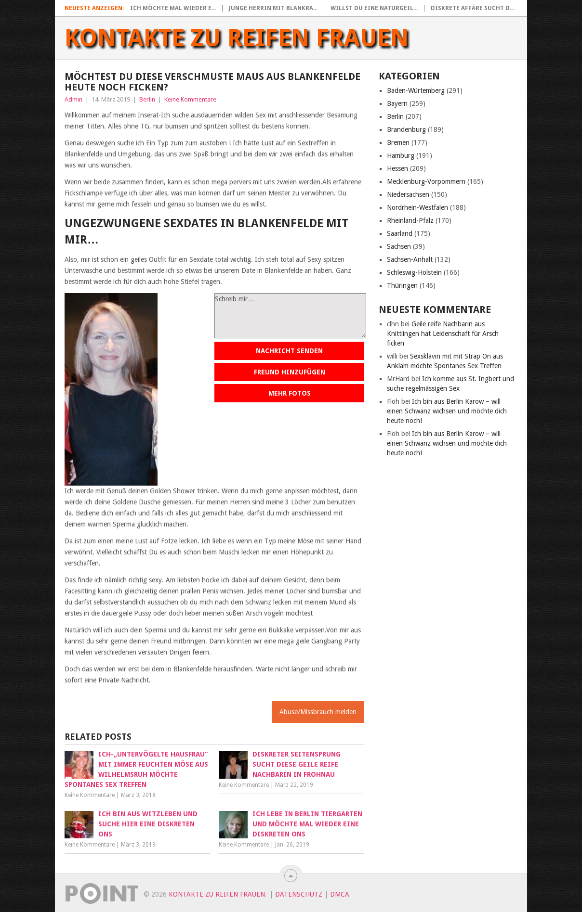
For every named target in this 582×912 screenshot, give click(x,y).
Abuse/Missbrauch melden (318, 712)
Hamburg (400, 155)
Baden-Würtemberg (416, 90)
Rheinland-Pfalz (410, 220)
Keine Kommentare (190, 99)
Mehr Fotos (289, 393)
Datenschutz (298, 894)
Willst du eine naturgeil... (374, 8)
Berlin (147, 99)
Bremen (398, 142)
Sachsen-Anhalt (410, 259)
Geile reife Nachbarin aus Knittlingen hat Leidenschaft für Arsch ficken (443, 333)
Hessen (397, 168)
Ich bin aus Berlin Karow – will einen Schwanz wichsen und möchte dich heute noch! (447, 411)
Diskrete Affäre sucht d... (472, 8)
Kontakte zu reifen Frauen (237, 38)
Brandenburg (406, 129)
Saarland (399, 233)
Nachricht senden (289, 351)
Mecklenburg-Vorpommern (426, 181)
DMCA (339, 894)
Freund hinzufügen (289, 372)
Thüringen (402, 285)
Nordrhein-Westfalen (417, 207)
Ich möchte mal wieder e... (173, 8)
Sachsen (399, 246)
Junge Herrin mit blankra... (273, 8)
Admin (73, 99)
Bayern (397, 103)
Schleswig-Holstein (414, 272)
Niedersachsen (408, 194)
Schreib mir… (290, 315)
